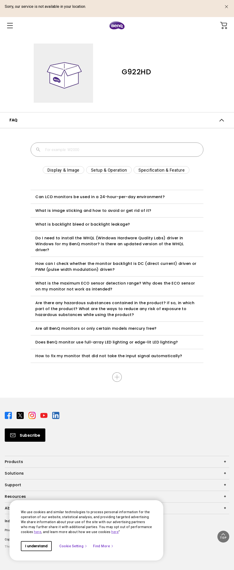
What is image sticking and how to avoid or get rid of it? (93, 210)
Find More (103, 546)
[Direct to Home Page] (117, 25)
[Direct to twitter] (21, 415)
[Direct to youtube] (44, 415)
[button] (223, 537)
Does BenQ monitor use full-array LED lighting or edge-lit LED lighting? (106, 342)
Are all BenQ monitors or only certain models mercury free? (96, 328)
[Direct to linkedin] (55, 415)
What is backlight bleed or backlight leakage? (82, 224)
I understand (36, 546)
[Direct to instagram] (32, 415)
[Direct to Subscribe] (25, 435)
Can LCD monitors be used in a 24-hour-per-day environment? (100, 197)
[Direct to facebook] (9, 415)
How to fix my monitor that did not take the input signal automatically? (108, 356)
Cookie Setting (73, 546)
